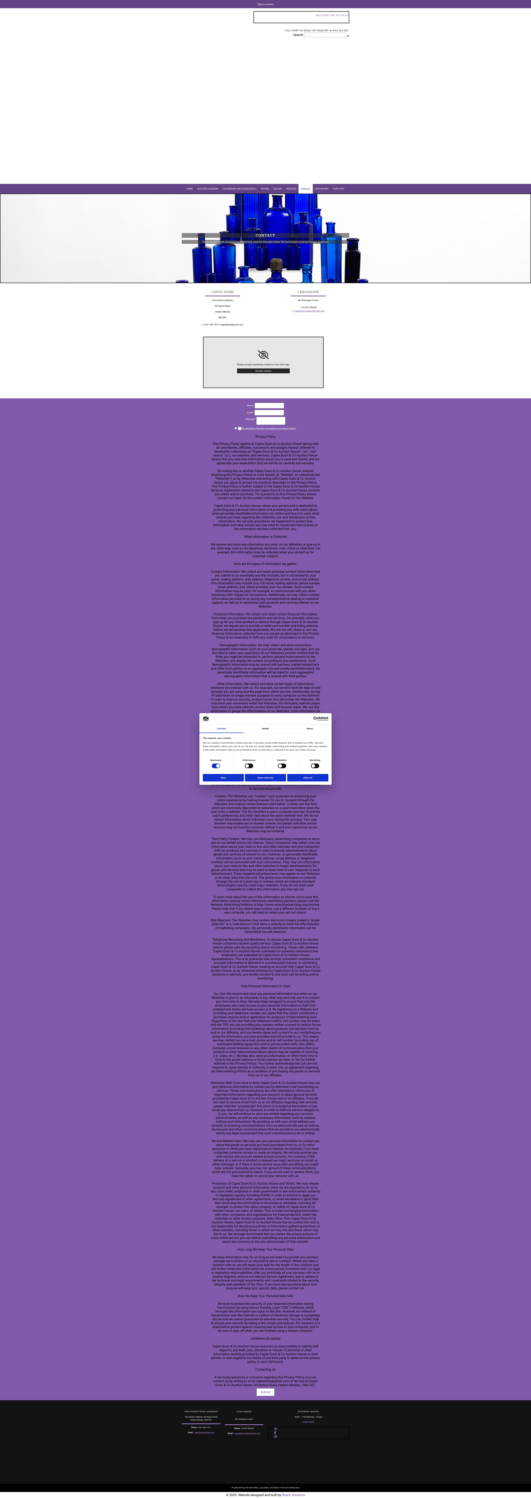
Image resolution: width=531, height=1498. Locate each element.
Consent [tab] (221, 728)
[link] (263, 355)
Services (291, 188)
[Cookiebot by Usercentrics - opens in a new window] (315, 719)
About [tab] (309, 728)
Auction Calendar (207, 188)
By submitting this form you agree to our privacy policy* (269, 428)
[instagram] (275, 1437)
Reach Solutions (293, 1495)
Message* (251, 419)
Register (322, 15)
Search (298, 35)
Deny (223, 777)
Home (190, 188)
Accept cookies (263, 370)
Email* (250, 412)
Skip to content (265, 4)
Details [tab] (265, 728)
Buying (265, 188)
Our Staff (339, 188)
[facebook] (275, 1433)
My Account (340, 15)
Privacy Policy (308, 1422)
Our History (322, 188)
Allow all (307, 777)
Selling (277, 188)
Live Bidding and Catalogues (239, 188)
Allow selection (265, 777)
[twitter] (275, 1429)
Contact (306, 188)
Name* (250, 405)
